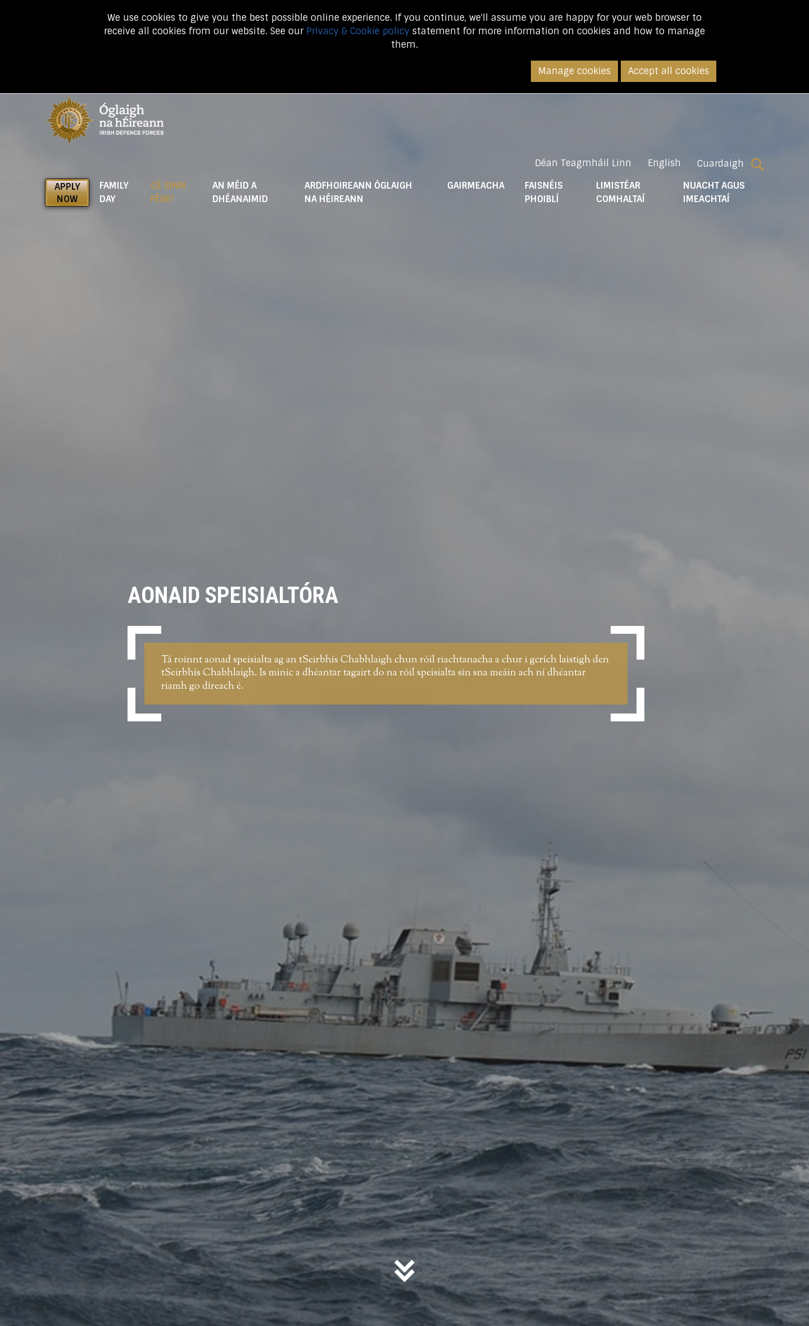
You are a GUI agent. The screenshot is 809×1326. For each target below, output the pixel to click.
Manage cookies (574, 71)
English (664, 163)
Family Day (114, 192)
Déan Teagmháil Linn (583, 163)
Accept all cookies (668, 71)
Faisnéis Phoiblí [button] (544, 192)
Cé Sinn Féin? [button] (176, 192)
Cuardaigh (730, 164)
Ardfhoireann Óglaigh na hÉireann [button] (358, 192)
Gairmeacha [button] (476, 185)
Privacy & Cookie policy (358, 31)
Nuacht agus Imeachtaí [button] (714, 192)
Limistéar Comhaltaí (620, 192)
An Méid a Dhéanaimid (240, 192)
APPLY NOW (67, 193)
